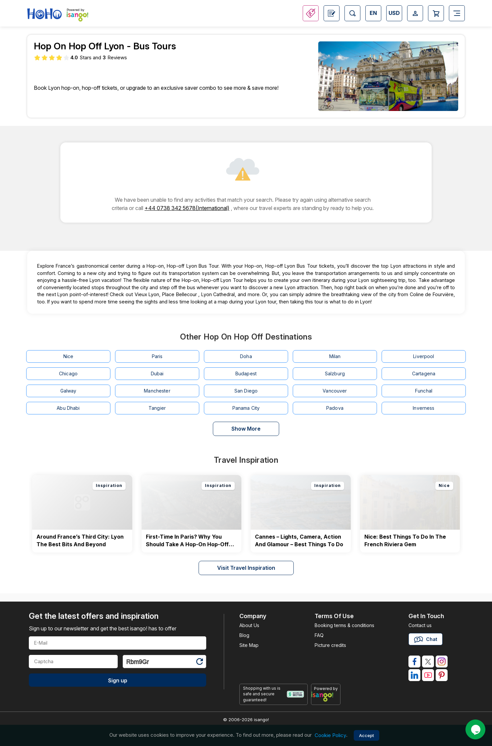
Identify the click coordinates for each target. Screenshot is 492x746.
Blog (244, 635)
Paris (157, 356)
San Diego (246, 391)
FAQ (319, 635)
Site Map (249, 645)
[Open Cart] (436, 13)
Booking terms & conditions (344, 625)
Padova (334, 408)
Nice (68, 356)
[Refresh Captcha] (199, 662)
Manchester (157, 391)
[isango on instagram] (442, 661)
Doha (246, 356)
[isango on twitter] (428, 661)
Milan (335, 356)
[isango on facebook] (414, 661)
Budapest (246, 373)
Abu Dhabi (68, 408)
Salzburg (335, 373)
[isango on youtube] (428, 675)
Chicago (68, 373)
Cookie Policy (330, 735)
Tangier (157, 408)
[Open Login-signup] (415, 13)
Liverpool (423, 356)
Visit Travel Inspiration (246, 567)
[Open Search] (352, 13)
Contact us (420, 625)
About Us (249, 625)
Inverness (423, 408)
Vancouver (335, 391)
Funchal (423, 391)
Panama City (246, 408)
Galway (68, 391)
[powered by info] (325, 697)
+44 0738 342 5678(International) (187, 208)
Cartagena (423, 373)
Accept (366, 735)
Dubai (157, 373)
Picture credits (330, 645)
